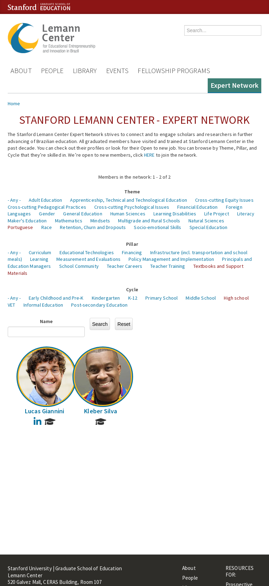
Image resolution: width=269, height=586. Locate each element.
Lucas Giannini (44, 411)
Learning (39, 259)
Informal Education (43, 305)
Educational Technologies (87, 252)
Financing (132, 252)
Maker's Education (27, 220)
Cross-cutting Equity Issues (224, 200)
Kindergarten (106, 298)
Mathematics (69, 220)
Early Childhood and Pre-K (56, 298)
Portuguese (20, 227)
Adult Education (45, 200)
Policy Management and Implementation (171, 259)
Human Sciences (127, 213)
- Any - (14, 200)
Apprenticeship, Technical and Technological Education (128, 200)
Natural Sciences (206, 220)
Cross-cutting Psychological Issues (131, 207)
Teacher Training (167, 266)
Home (14, 103)
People (52, 70)
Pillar (132, 244)
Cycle (132, 289)
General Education (82, 213)
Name (46, 321)
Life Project (216, 213)
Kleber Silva (100, 411)
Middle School (201, 298)
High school (236, 298)
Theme (132, 191)
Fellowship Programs (174, 70)
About (21, 70)
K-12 (133, 298)
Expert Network (234, 85)
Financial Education (197, 207)
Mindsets (100, 220)
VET (11, 305)
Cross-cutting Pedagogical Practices (47, 207)
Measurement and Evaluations (88, 259)
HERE (149, 155)
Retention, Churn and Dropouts (93, 227)
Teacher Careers (124, 266)
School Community (79, 266)
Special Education (208, 227)
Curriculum (40, 252)
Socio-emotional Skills (157, 227)
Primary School (161, 298)
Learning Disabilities (174, 213)
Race (46, 227)
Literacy (245, 213)
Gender (47, 213)
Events (117, 70)
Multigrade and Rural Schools (149, 220)
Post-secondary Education (99, 305)
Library (85, 70)
